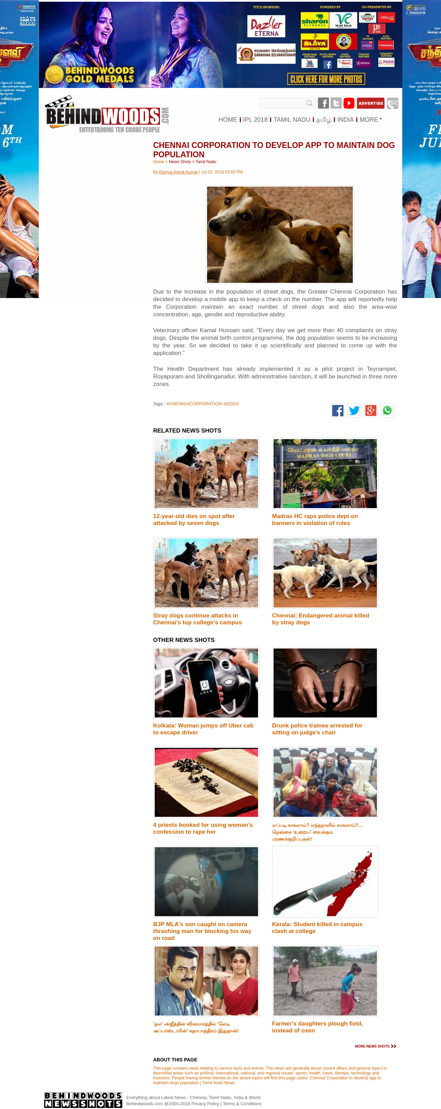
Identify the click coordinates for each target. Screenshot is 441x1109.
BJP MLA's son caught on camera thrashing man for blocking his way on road (202, 931)
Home (158, 161)
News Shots (180, 161)
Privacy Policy (205, 1103)
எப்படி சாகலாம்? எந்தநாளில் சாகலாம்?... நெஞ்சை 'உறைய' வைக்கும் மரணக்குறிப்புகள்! (317, 832)
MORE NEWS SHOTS (372, 1046)
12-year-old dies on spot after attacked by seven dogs (194, 519)
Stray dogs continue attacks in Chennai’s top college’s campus (197, 619)
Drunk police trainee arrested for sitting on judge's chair (317, 729)
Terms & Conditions (242, 1103)
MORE (369, 119)
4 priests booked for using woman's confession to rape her (203, 828)
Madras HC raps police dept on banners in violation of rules (315, 519)
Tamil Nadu (206, 161)
